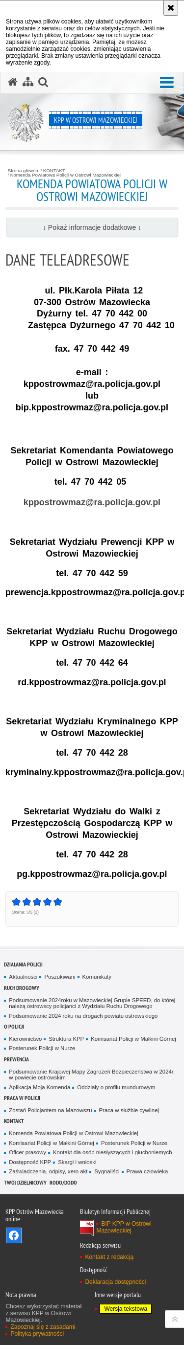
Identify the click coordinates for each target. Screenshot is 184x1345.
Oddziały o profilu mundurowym (116, 1087)
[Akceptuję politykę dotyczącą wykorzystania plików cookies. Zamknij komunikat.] (170, 8)
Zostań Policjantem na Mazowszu (50, 1110)
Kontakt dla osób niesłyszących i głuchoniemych (112, 1152)
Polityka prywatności (37, 1333)
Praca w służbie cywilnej (129, 1110)
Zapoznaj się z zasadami (42, 1326)
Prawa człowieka (147, 1171)
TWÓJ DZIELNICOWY (25, 1182)
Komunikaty (96, 977)
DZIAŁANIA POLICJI (23, 964)
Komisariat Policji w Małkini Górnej (133, 1039)
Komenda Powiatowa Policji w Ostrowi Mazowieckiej (65, 175)
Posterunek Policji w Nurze (42, 1048)
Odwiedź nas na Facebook (14, 1235)
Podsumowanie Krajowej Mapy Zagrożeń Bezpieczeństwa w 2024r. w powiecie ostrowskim (92, 1075)
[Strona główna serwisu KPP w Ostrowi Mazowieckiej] (13, 82)
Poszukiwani (59, 977)
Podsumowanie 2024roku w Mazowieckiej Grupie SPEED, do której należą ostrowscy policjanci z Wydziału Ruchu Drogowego (92, 1003)
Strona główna (23, 170)
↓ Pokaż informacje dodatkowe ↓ (92, 227)
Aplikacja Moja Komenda (39, 1087)
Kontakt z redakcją (109, 1257)
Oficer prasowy (27, 1152)
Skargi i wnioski (77, 1162)
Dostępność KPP (30, 1162)
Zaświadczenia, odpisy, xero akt (48, 1171)
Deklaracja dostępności (115, 1281)
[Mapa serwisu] (28, 82)
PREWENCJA (16, 1059)
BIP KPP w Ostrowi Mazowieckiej (123, 1227)
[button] (167, 83)
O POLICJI (14, 1026)
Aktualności (23, 977)
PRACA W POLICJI (22, 1097)
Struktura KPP (66, 1039)
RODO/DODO (63, 1182)
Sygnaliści (106, 1171)
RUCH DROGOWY (21, 987)
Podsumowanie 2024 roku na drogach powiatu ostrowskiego (83, 1016)
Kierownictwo (25, 1039)
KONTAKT (54, 170)
